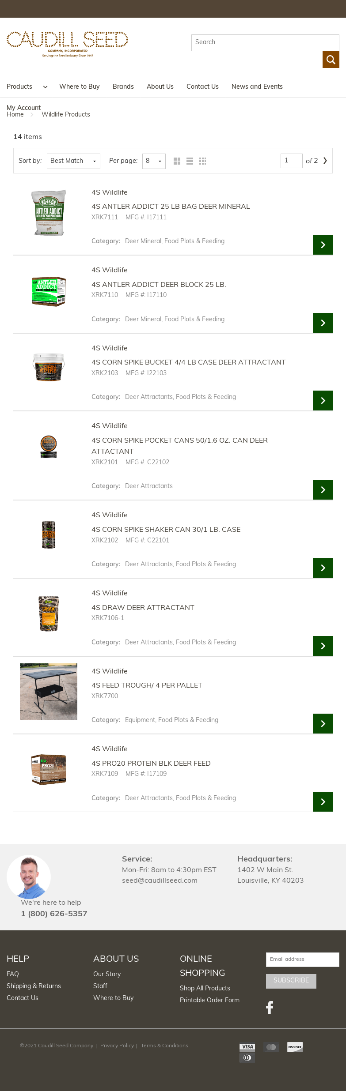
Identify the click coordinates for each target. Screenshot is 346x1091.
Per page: (123, 161)
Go (331, 59)
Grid (174, 161)
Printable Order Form (210, 1000)
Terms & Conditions (164, 1046)
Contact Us (202, 87)
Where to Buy (79, 87)
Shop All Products (205, 989)
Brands (123, 87)
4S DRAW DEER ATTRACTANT (142, 608)
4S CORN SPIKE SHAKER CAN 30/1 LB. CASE (165, 530)
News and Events (257, 87)
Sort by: (30, 161)
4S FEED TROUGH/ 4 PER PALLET (146, 685)
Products (19, 87)
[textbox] (265, 42)
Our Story (107, 974)
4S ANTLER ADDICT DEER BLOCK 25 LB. (158, 285)
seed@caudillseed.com (160, 880)
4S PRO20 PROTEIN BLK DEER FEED (151, 763)
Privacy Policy (117, 1046)
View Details (323, 245)
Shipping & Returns (34, 986)
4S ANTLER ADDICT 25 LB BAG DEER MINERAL (170, 207)
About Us (160, 87)
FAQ (13, 974)
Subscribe (291, 981)
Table (200, 161)
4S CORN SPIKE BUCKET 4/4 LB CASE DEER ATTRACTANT (188, 362)
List (187, 161)
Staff (100, 986)
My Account (24, 108)
